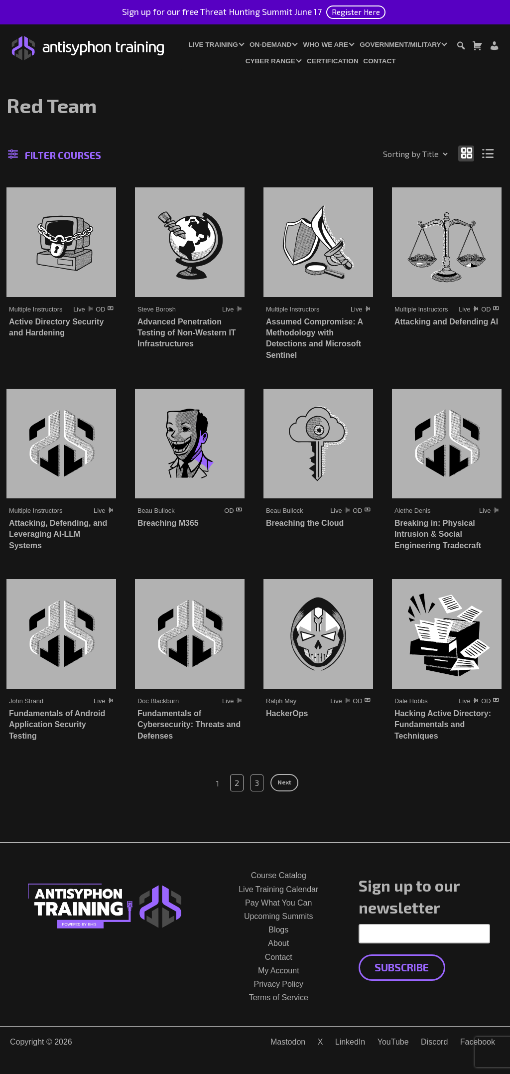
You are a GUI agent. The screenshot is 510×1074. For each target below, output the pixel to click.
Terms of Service (278, 997)
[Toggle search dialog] (461, 47)
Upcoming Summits (278, 916)
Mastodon (287, 1042)
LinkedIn (350, 1042)
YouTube (393, 1042)
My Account (278, 970)
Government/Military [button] (400, 44)
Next (284, 781)
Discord (434, 1042)
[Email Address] (425, 933)
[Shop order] (394, 154)
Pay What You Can (278, 903)
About (278, 943)
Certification (333, 61)
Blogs (278, 929)
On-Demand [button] (270, 44)
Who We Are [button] (326, 44)
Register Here (356, 11)
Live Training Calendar (278, 889)
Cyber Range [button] (270, 61)
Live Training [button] (213, 44)
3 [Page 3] (257, 782)
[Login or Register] (494, 47)
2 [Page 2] (237, 782)
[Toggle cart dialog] (477, 47)
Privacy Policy (278, 984)
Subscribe (402, 967)
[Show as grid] (466, 153)
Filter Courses (54, 155)
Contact (379, 61)
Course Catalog (278, 875)
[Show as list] (488, 153)
